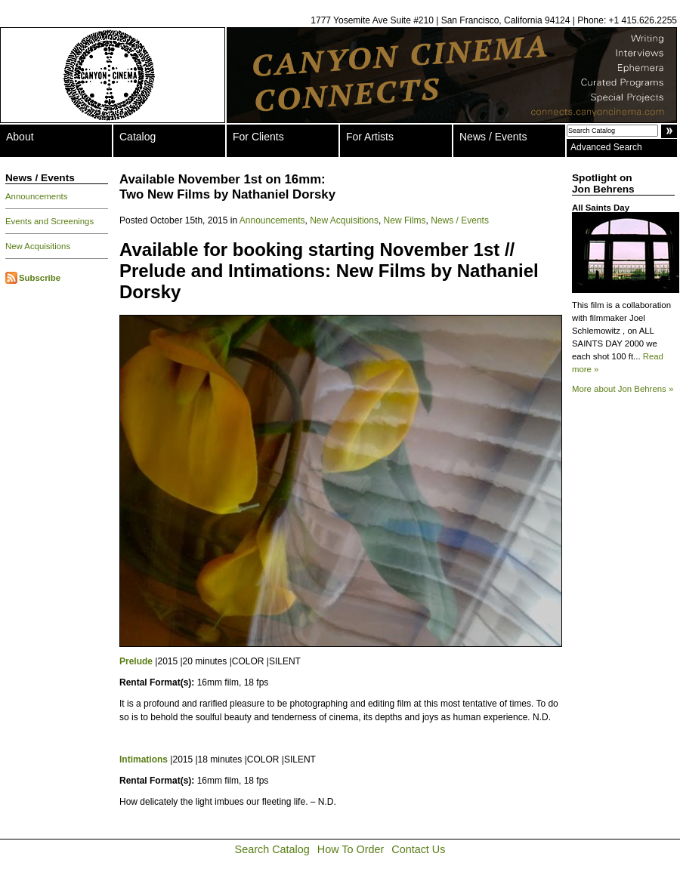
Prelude (136, 661)
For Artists (370, 137)
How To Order (351, 849)
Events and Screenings (49, 221)
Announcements (36, 196)
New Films (405, 220)
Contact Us (418, 849)
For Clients (258, 137)
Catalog (137, 137)
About (20, 137)
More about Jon (622, 388)
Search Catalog (272, 849)
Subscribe (39, 277)
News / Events (493, 137)
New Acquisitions (37, 246)
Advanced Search (606, 147)
